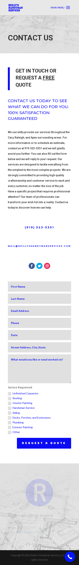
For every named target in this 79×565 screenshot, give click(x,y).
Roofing (15, 398)
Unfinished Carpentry (23, 393)
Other (14, 432)
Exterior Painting (20, 427)
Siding (14, 413)
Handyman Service (21, 408)
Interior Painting (20, 403)
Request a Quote (44, 443)
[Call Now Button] (70, 557)
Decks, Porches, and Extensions (29, 418)
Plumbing (16, 422)
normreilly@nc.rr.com (30, 532)
